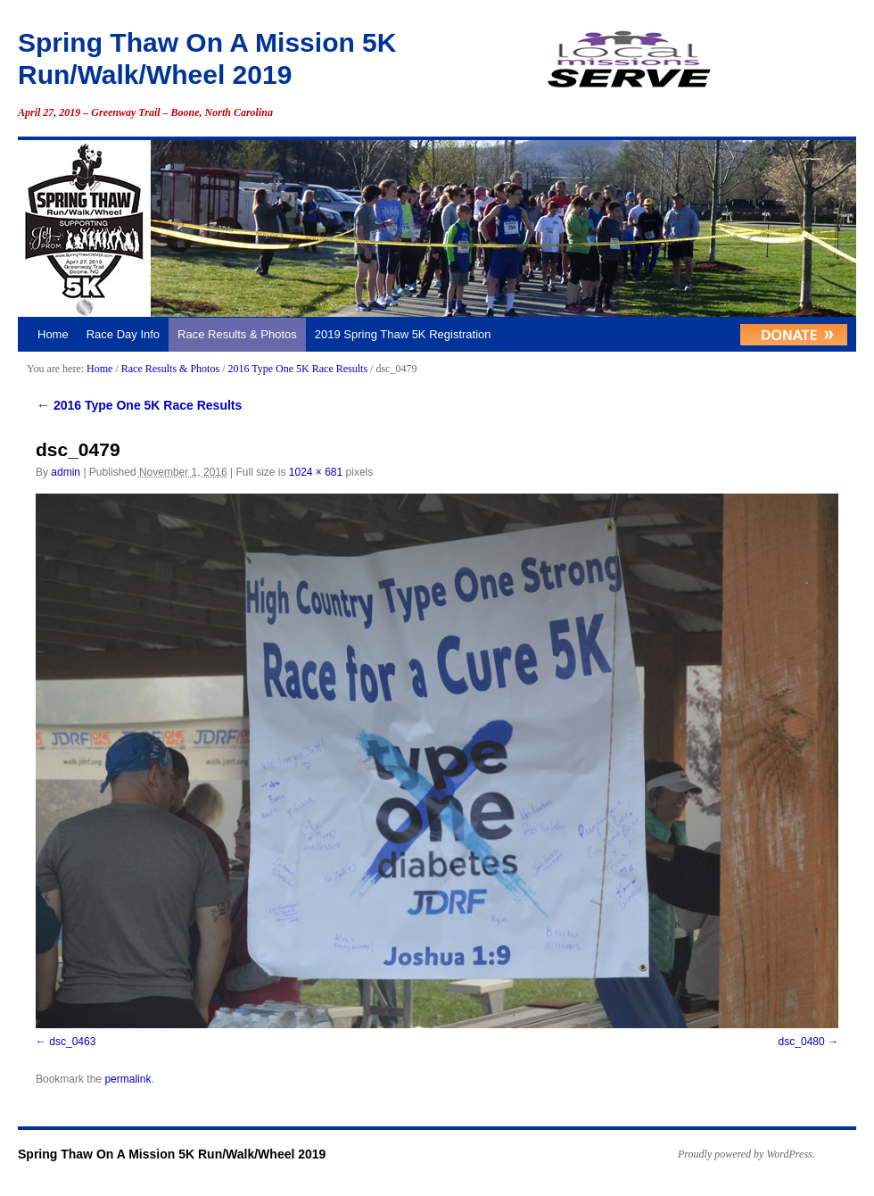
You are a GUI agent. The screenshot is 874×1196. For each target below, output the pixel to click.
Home (53, 334)
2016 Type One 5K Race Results (297, 368)
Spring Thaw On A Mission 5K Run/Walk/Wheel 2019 (172, 1154)
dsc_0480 (802, 1041)
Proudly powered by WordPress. (746, 1154)
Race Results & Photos (237, 334)
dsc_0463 (72, 1041)
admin (65, 472)
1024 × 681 (315, 472)
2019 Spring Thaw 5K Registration (403, 334)
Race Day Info (123, 334)
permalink (127, 1079)
